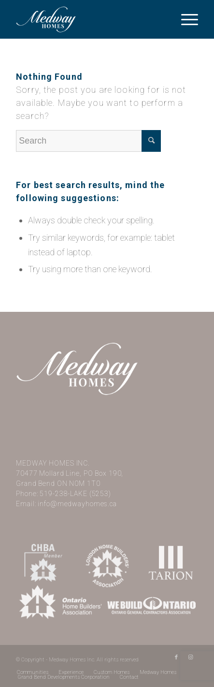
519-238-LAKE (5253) (75, 493)
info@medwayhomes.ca (77, 504)
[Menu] (184, 19)
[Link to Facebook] (176, 657)
